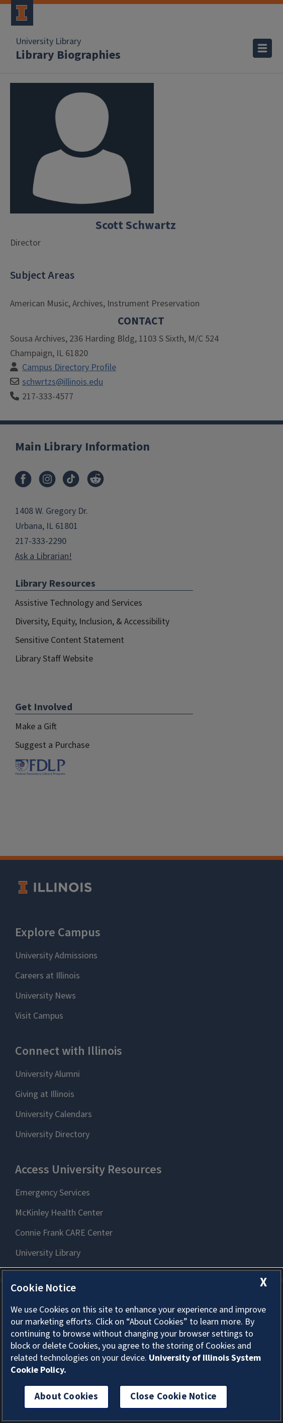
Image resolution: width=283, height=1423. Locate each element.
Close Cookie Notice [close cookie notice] (173, 1396)
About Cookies (66, 1396)
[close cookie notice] (263, 1282)
